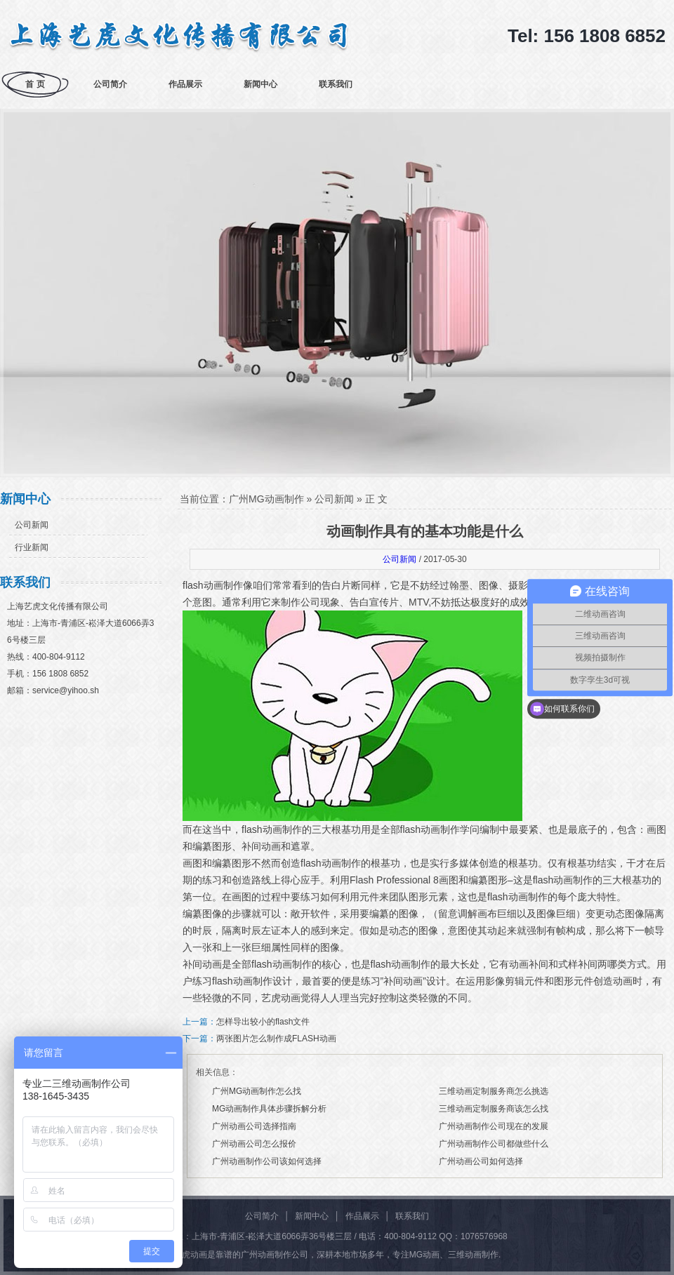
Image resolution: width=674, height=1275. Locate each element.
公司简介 (110, 84)
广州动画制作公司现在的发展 (493, 1126)
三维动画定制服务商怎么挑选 (493, 1091)
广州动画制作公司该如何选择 (267, 1161)
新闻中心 (260, 84)
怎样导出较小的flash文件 (263, 1022)
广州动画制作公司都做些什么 (493, 1144)
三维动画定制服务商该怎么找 (493, 1109)
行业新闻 (31, 547)
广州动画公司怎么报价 (254, 1144)
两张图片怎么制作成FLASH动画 (276, 1038)
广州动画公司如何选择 (481, 1161)
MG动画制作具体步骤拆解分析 (269, 1109)
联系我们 (335, 84)
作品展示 (185, 84)
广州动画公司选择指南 (254, 1126)
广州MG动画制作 (266, 499)
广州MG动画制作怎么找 (256, 1091)
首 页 (34, 84)
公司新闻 (31, 525)
